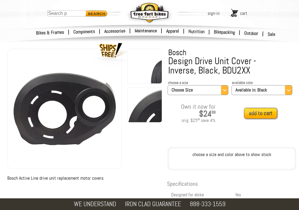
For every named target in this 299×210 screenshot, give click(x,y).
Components (84, 31)
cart (243, 13)
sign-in (214, 13)
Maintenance (146, 31)
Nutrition (196, 31)
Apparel (172, 31)
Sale (271, 34)
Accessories (114, 31)
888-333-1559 (207, 204)
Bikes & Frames (50, 32)
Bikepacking (224, 32)
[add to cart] (262, 114)
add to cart (260, 113)
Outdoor (251, 33)
